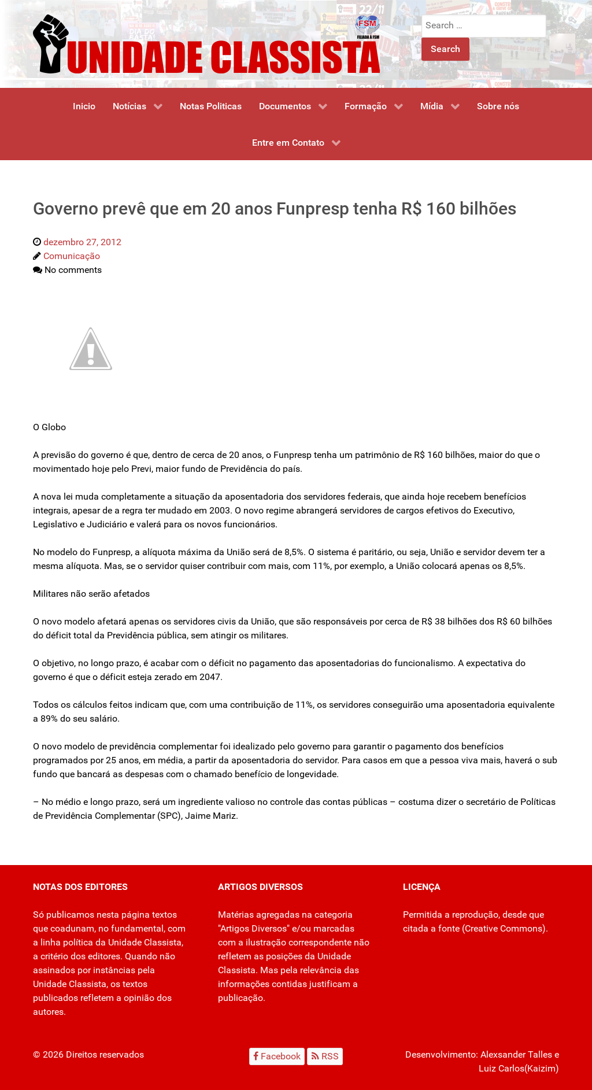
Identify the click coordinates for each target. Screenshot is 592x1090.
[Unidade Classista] (206, 43)
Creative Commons (503, 928)
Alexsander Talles (516, 1054)
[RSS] (325, 1056)
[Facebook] (277, 1056)
